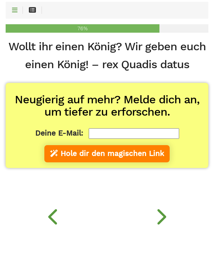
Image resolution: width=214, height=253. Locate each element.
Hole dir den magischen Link (107, 153)
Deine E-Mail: (59, 133)
